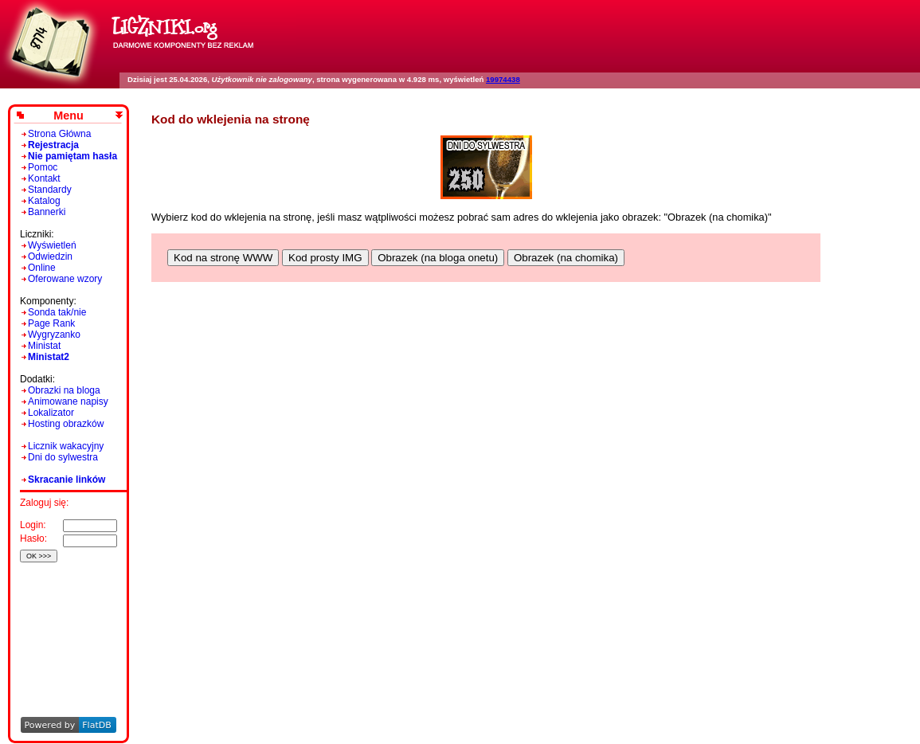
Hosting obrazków (66, 423)
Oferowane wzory (65, 278)
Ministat (44, 345)
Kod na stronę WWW (223, 258)
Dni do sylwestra (63, 457)
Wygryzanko (54, 334)
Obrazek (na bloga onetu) (438, 258)
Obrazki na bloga (64, 390)
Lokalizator (51, 412)
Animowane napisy (68, 401)
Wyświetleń (52, 245)
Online (42, 267)
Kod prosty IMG (325, 258)
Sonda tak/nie (57, 312)
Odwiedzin (50, 256)
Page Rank (51, 323)
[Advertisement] (65, 618)
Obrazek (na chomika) (566, 258)
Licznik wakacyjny (66, 446)
